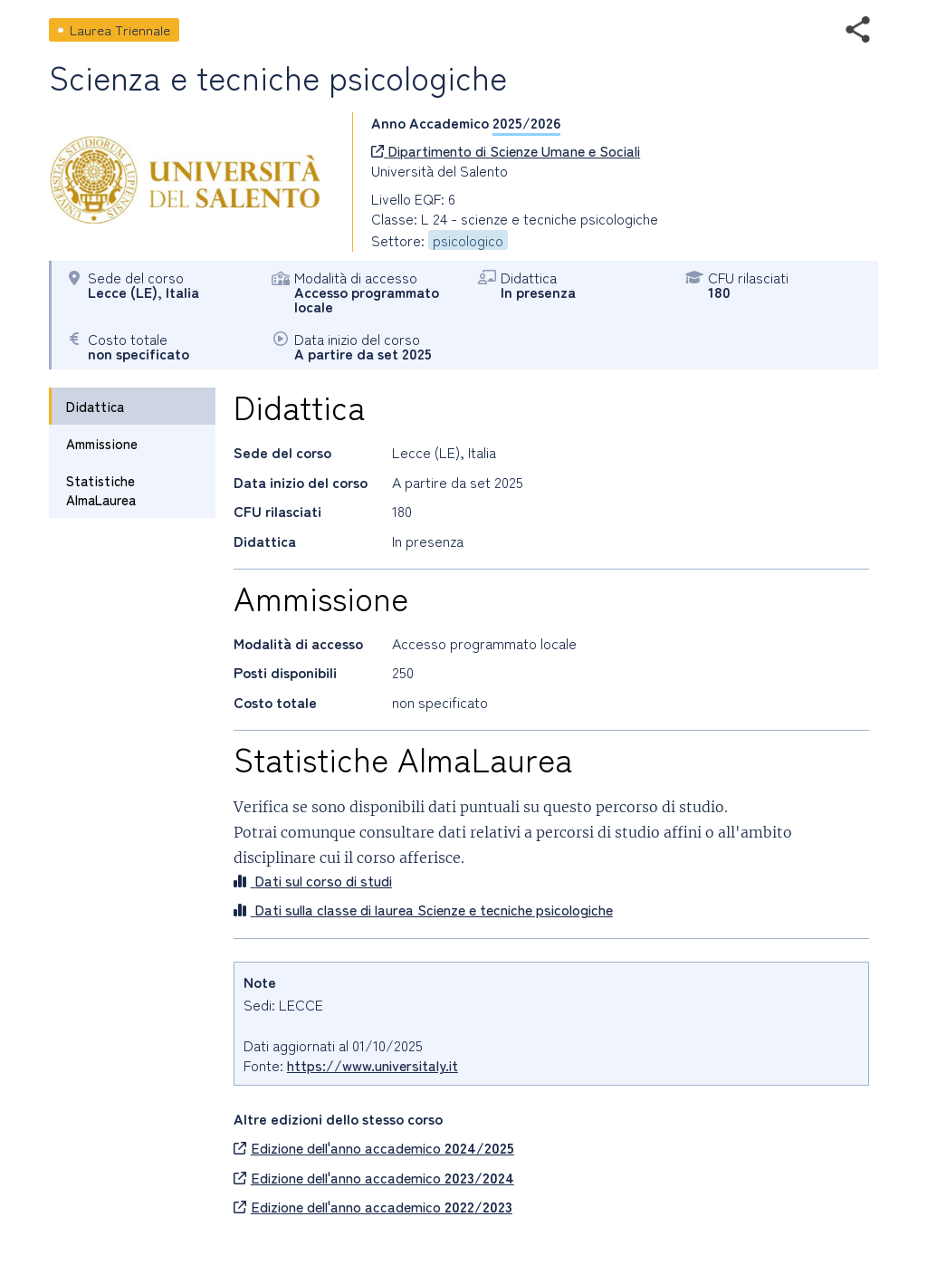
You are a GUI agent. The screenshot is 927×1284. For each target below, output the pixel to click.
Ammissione (102, 443)
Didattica (95, 406)
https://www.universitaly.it (372, 1065)
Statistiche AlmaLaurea (101, 490)
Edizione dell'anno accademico (374, 1147)
